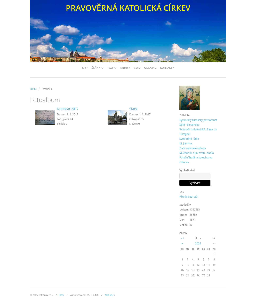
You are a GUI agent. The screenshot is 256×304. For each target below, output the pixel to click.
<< (182, 238)
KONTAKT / (167, 68)
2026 (198, 243)
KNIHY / (125, 68)
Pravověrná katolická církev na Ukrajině (198, 132)
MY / (85, 68)
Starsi (133, 109)
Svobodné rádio (189, 138)
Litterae (184, 162)
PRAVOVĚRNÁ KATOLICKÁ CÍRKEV (128, 7)
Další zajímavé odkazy (192, 148)
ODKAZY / (150, 68)
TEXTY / (111, 68)
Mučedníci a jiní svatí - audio (196, 153)
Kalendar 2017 (67, 109)
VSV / (137, 68)
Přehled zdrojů (188, 196)
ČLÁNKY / (97, 68)
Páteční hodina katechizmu (196, 157)
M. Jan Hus (185, 143)
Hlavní (33, 88)
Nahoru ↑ (110, 294)
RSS (62, 294)
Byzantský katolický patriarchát (198, 120)
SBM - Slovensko (189, 124)
